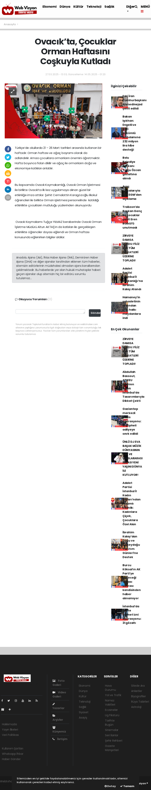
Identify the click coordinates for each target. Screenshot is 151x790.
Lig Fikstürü (112, 715)
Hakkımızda (9, 724)
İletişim (59, 739)
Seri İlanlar (111, 735)
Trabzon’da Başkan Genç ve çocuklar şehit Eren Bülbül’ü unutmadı (132, 217)
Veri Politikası (10, 735)
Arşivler (57, 718)
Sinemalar (111, 730)
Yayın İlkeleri (10, 730)
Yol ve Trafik (113, 695)
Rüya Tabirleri (140, 702)
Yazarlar (58, 706)
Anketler (136, 691)
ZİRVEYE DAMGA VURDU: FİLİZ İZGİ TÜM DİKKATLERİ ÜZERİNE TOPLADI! (131, 248)
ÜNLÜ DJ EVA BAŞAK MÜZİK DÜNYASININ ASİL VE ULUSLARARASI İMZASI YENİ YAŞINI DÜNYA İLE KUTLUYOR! (132, 458)
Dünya (65, 6)
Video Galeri (59, 694)
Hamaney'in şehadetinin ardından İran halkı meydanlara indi (131, 307)
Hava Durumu (110, 688)
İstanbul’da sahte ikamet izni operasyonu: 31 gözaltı (131, 614)
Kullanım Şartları (12, 748)
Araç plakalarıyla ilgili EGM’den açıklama (132, 192)
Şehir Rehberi (113, 741)
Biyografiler (138, 696)
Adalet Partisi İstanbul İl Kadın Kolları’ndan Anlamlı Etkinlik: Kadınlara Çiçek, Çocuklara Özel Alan (131, 503)
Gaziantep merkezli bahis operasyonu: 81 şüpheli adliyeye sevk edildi (131, 421)
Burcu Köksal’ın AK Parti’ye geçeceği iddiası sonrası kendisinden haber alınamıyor (131, 581)
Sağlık (109, 6)
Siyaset (83, 712)
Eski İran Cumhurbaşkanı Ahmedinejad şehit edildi (134, 102)
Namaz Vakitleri (110, 702)
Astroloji (136, 707)
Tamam (127, 786)
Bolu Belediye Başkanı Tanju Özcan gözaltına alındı (131, 168)
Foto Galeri (58, 683)
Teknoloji (94, 6)
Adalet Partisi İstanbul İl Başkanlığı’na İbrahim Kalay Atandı (132, 279)
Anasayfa (10, 24)
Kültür (78, 6)
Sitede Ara (138, 686)
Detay (110, 786)
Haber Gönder (11, 759)
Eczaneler (111, 710)
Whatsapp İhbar (12, 754)
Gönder (96, 313)
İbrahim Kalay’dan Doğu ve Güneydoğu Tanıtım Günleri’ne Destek (131, 544)
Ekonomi (49, 6)
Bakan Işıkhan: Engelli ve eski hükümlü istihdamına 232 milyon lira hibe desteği (131, 133)
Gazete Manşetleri (112, 748)
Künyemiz (59, 730)
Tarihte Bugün (110, 723)
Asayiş (83, 718)
